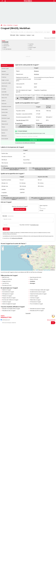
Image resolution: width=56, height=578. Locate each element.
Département (6, 45)
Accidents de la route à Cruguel (37, 291)
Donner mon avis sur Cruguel (26, 98)
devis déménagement (49, 95)
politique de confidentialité (17, 238)
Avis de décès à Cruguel (8, 291)
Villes (4, 25)
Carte (30, 49)
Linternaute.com (5, 320)
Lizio (33, 35)
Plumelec (4, 285)
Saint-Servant (33, 277)
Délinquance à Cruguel (7, 294)
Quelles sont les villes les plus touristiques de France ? (42, 169)
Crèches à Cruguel (34, 297)
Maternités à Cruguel (35, 299)
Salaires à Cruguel (6, 289)
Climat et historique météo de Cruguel (39, 289)
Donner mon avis (19, 209)
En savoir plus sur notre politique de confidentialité (25, 142)
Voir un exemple (51, 320)
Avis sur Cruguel (32, 47)
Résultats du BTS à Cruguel (36, 310)
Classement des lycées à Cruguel (38, 294)
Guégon (29, 35)
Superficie (31, 44)
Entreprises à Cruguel (35, 301)
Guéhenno (22, 35)
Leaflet (36, 270)
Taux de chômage (20, 120)
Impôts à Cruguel (6, 301)
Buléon (32, 279)
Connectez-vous (34, 225)
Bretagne (36, 71)
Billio (17, 35)
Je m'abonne (33, 140)
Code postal (5, 44)
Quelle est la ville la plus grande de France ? (15, 198)
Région (4, 47)
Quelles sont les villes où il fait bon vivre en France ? (15, 169)
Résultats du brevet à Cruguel (37, 308)
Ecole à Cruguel (34, 295)
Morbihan (9, 25)
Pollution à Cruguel (7, 295)
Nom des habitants (7, 49)
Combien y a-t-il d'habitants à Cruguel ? (25, 126)
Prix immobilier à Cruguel (36, 303)
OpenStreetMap (46, 270)
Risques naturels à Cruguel (8, 297)
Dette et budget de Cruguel (9, 303)
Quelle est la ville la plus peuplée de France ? (46, 126)
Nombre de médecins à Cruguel (10, 299)
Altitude (30, 45)
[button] (28, 256)
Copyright (28, 313)
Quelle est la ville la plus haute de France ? (42, 198)
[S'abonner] (28, 322)
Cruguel (16, 25)
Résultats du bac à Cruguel (8, 310)
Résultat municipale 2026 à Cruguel (11, 308)
